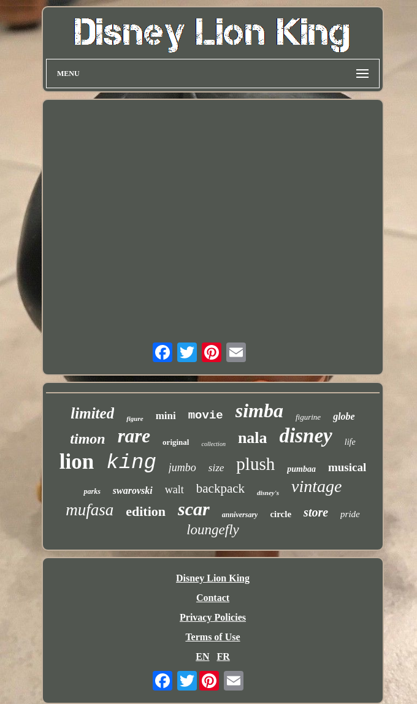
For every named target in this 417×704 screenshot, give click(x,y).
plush (255, 464)
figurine (308, 417)
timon (87, 439)
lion (76, 462)
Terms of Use (212, 637)
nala (252, 438)
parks (91, 491)
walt (174, 489)
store (316, 512)
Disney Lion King (213, 578)
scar (194, 509)
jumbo (182, 467)
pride (350, 514)
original (176, 442)
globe (344, 416)
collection (213, 444)
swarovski (133, 490)
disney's (268, 492)
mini (166, 416)
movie (205, 415)
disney (306, 436)
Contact (212, 597)
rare (134, 436)
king (131, 462)
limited (92, 413)
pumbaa (301, 469)
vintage (316, 486)
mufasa (89, 510)
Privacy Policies (213, 617)
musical (347, 467)
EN (202, 656)
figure (134, 418)
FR (222, 656)
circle (280, 514)
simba (259, 410)
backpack (220, 488)
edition (146, 511)
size (216, 468)
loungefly (212, 529)
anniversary (240, 514)
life (350, 442)
